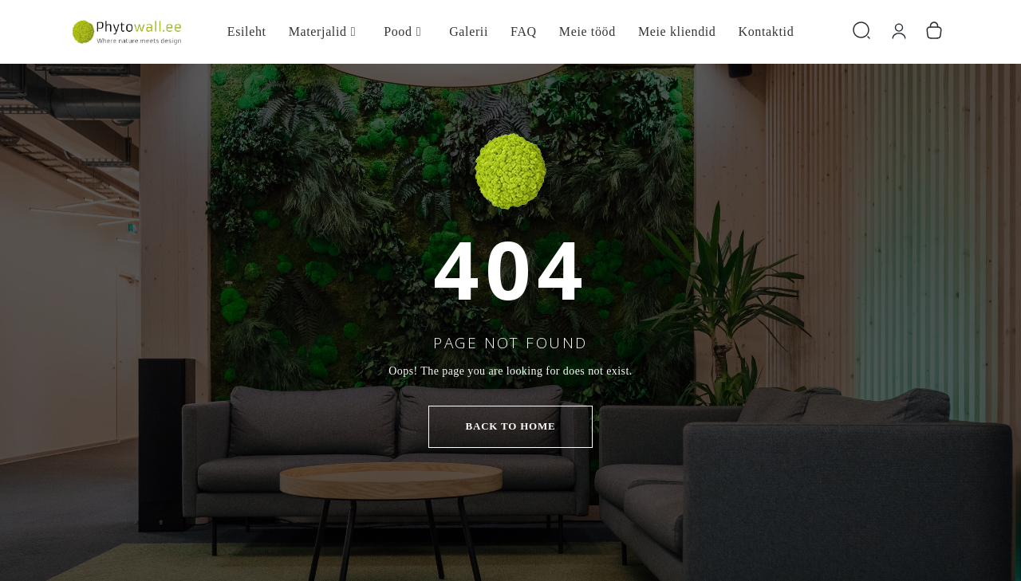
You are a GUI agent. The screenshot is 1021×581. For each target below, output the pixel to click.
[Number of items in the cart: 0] (934, 31)
